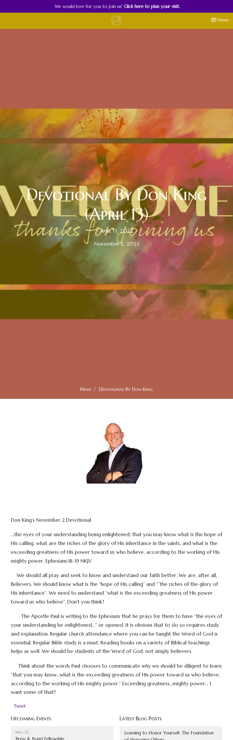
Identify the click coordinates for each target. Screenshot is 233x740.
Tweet (20, 706)
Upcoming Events (31, 718)
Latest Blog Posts (141, 718)
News (85, 389)
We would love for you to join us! (117, 6)
